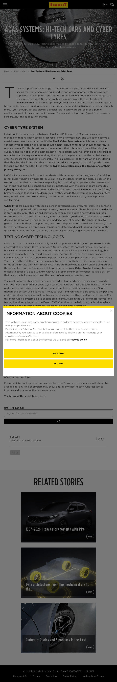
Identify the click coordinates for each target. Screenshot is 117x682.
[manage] (58, 353)
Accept (58, 363)
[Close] (111, 310)
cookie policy (79, 340)
